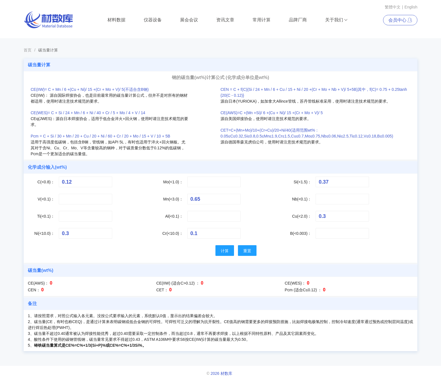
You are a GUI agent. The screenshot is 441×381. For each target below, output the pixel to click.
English (410, 7)
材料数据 (116, 19)
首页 (28, 50)
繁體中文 (392, 7)
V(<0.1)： (46, 199)
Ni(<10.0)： (44, 233)
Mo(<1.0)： (173, 182)
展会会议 (189, 19)
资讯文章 (225, 19)
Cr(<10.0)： (172, 233)
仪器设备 (153, 19)
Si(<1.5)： (302, 182)
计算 (225, 251)
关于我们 (336, 20)
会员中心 (400, 20)
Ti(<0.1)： (46, 216)
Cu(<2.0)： (301, 216)
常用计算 (262, 19)
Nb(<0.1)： (301, 199)
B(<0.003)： (300, 233)
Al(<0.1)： (174, 216)
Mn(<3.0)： (173, 199)
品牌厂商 (298, 19)
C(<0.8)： (46, 182)
